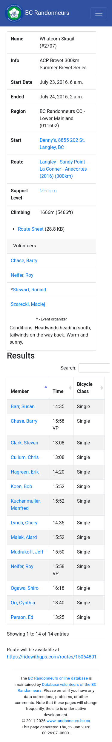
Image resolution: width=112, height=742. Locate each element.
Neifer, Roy (22, 275)
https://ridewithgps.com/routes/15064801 (52, 657)
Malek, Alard (24, 537)
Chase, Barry (24, 260)
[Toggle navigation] (98, 13)
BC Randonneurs (37, 13)
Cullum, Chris (25, 457)
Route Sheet (31, 229)
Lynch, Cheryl (25, 523)
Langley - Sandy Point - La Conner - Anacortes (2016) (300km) (64, 169)
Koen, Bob (21, 486)
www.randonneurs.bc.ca (68, 720)
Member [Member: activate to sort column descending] (20, 391)
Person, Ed (22, 617)
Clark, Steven (24, 443)
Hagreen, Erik (25, 472)
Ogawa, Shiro (25, 588)
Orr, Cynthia (23, 603)
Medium (48, 191)
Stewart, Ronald (29, 290)
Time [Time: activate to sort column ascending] (58, 391)
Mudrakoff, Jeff (27, 552)
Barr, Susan (23, 406)
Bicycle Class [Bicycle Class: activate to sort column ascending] (85, 387)
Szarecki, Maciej (28, 304)
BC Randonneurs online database (58, 678)
